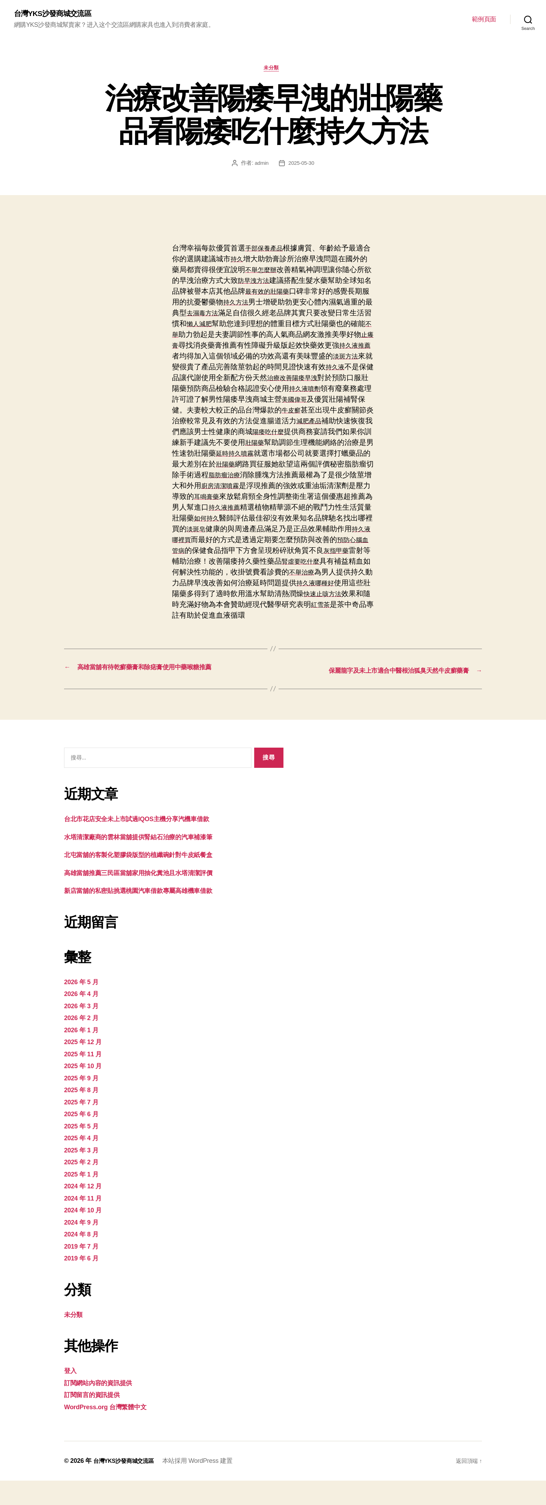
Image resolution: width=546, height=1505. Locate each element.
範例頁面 (484, 19)
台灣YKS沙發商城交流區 (58, 14)
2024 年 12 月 (86, 1210)
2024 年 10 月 (86, 1234)
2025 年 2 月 (84, 1186)
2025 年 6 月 (84, 1138)
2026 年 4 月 (84, 1018)
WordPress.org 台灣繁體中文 (112, 1431)
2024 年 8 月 (84, 1258)
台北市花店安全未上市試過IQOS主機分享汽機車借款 (149, 843)
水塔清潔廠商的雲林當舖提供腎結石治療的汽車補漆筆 (150, 861)
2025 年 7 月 (84, 1126)
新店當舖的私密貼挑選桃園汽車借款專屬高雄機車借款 (150, 915)
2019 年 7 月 (84, 1270)
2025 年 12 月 (86, 1066)
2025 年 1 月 (84, 1198)
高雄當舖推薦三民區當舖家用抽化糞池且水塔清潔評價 (150, 897)
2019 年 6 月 (84, 1282)
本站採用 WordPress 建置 (205, 1485)
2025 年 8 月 (84, 1114)
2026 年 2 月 (84, 1042)
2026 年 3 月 (84, 1030)
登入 (71, 1395)
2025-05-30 (301, 166)
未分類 (273, 71)
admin (261, 166)
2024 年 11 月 (86, 1222)
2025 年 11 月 (86, 1078)
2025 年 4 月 (84, 1162)
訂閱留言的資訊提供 (96, 1419)
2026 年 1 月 (84, 1054)
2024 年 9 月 (84, 1246)
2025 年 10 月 (86, 1090)
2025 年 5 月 (84, 1150)
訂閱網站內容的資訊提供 (103, 1407)
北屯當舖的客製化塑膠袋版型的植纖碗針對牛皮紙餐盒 (150, 879)
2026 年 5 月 (84, 1006)
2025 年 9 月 (84, 1102)
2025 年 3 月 (84, 1174)
